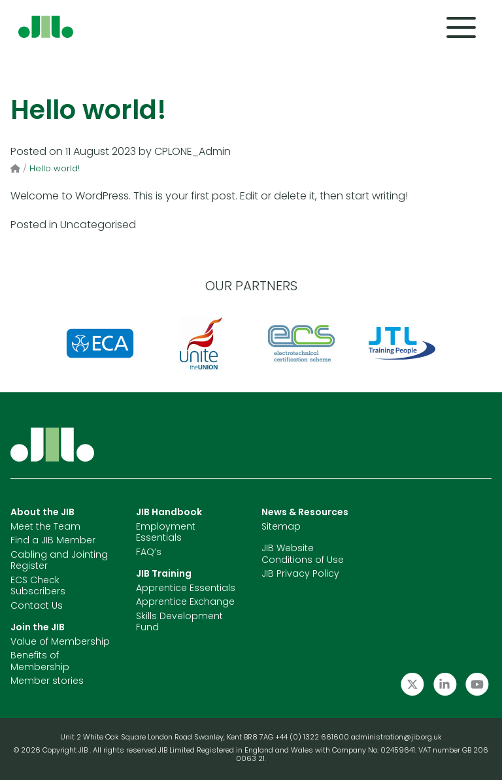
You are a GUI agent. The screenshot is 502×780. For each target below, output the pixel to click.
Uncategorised (98, 225)
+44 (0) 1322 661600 (313, 737)
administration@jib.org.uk (396, 737)
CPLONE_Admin (192, 152)
